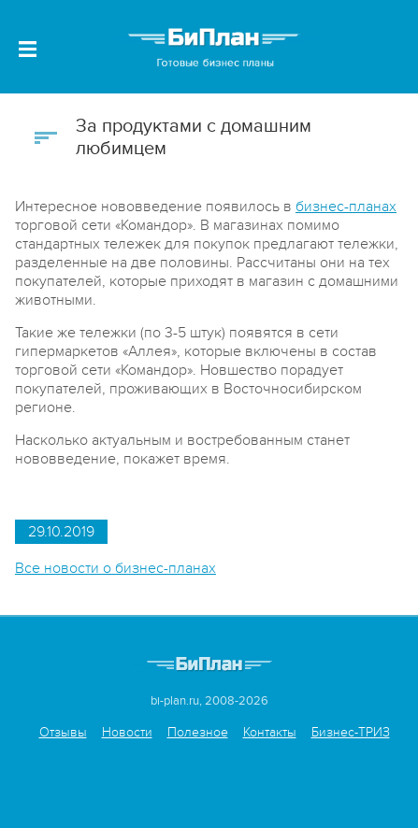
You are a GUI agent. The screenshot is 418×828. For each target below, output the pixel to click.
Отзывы (63, 732)
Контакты (269, 732)
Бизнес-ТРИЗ (350, 732)
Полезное (197, 732)
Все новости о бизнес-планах (115, 568)
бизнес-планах (345, 206)
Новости (127, 732)
